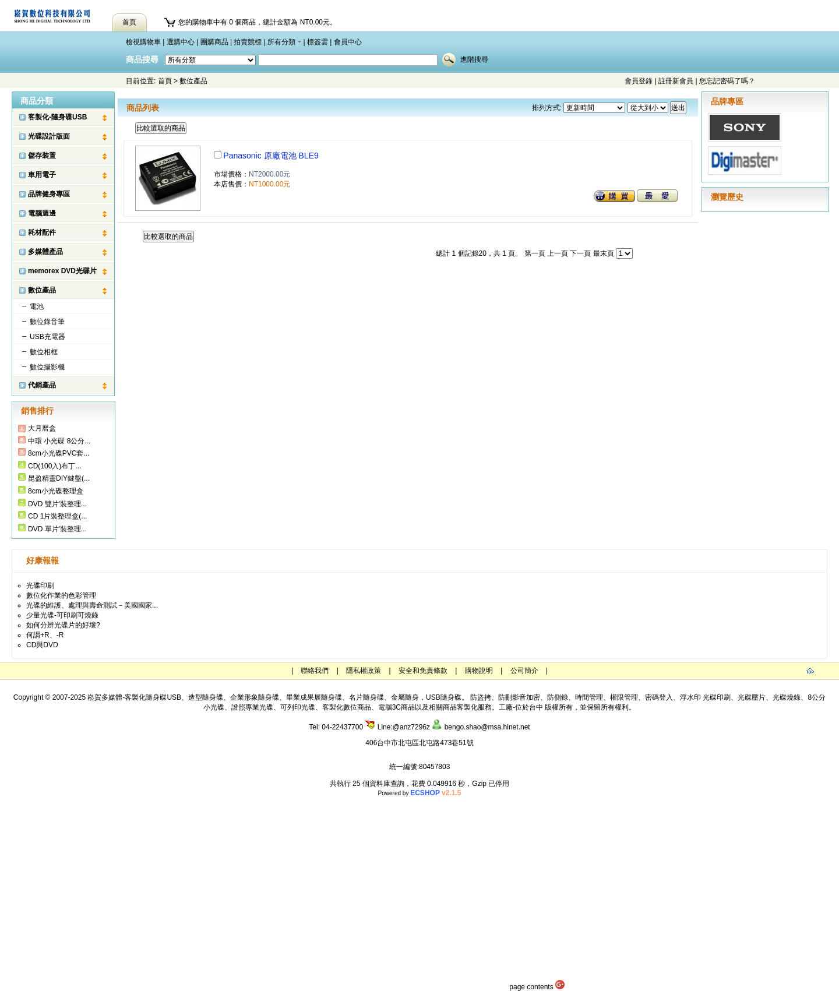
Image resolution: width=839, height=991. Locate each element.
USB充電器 (47, 337)
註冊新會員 (675, 81)
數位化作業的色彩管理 (61, 595)
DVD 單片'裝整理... (57, 529)
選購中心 (181, 42)
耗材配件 (42, 232)
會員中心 (348, 42)
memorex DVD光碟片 (62, 271)
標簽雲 (317, 42)
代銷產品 (42, 385)
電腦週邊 (42, 213)
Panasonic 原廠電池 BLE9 (270, 155)
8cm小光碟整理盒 (55, 491)
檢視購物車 (143, 42)
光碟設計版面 (49, 136)
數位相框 (44, 352)
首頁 (165, 81)
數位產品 (193, 81)
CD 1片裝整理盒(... (57, 516)
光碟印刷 (40, 585)
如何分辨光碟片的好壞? (63, 625)
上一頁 (557, 253)
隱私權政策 (363, 670)
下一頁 (580, 253)
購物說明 (479, 670)
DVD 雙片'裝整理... (57, 504)
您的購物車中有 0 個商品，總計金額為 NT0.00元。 (257, 22)
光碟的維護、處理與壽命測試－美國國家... (92, 605)
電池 (37, 306)
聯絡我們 (315, 670)
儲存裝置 (42, 155)
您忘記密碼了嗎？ (727, 81)
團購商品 (214, 42)
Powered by (419, 793)
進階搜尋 (474, 59)
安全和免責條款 (423, 670)
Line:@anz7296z (397, 727)
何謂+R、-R (45, 635)
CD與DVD (42, 645)
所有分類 (281, 42)
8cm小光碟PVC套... (58, 453)
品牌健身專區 (49, 194)
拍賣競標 (248, 42)
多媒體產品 (45, 252)
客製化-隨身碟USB (57, 117)
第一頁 (534, 253)
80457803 (434, 767)
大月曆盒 (42, 428)
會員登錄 (639, 81)
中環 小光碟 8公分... (59, 441)
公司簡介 (524, 670)
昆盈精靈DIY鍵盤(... (59, 478)
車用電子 (42, 175)
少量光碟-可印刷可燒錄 (62, 615)
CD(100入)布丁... (54, 466)
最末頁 (603, 253)
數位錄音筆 (47, 322)
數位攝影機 (47, 367)
